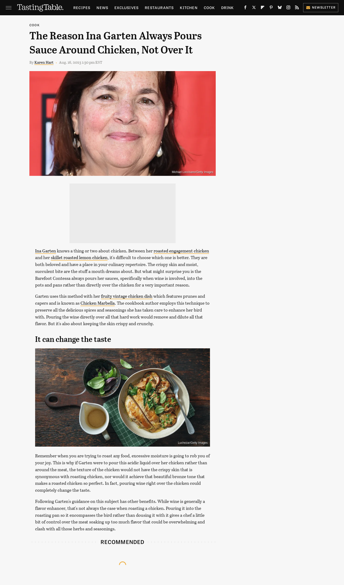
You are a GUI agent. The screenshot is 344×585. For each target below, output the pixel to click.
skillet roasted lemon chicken (79, 257)
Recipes (81, 7)
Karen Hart (44, 62)
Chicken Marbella (98, 303)
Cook (209, 7)
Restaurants (159, 7)
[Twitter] (254, 8)
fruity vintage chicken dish (126, 296)
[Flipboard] (262, 8)
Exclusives (126, 7)
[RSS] (297, 8)
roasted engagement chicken (181, 251)
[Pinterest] (271, 8)
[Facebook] (245, 8)
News (102, 7)
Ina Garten (45, 251)
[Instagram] (288, 8)
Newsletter (321, 7)
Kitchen (188, 7)
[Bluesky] (279, 8)
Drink (227, 7)
